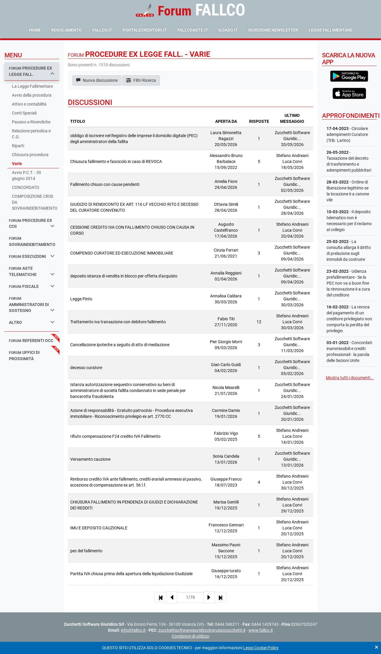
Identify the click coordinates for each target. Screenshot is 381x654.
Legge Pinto (81, 299)
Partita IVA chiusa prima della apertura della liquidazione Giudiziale (131, 573)
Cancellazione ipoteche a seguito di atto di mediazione (119, 344)
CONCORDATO (25, 187)
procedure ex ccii (31, 223)
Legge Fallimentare (330, 30)
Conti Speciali (24, 113)
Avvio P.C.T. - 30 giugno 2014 (26, 175)
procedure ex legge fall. (31, 71)
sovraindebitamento (32, 241)
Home (35, 30)
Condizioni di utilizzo (190, 636)
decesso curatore (86, 367)
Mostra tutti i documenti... (350, 377)
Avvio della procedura (31, 95)
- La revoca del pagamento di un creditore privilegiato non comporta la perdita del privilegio (349, 319)
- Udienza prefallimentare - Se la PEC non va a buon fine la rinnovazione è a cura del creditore (348, 283)
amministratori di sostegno (31, 305)
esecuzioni (31, 256)
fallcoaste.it (192, 30)
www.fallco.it (261, 630)
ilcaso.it (228, 30)
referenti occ (31, 340)
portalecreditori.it (145, 30)
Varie (17, 163)
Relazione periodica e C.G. (31, 133)
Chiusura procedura (30, 154)
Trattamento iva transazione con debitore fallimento (118, 321)
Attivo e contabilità (29, 104)
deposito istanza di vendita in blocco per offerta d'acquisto (123, 276)
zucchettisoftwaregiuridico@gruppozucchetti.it (202, 630)
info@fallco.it (133, 630)
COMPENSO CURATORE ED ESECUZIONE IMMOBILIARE (121, 253)
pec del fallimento (86, 550)
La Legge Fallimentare (32, 86)
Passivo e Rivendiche (31, 122)
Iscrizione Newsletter (273, 30)
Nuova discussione (97, 80)
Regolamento (66, 30)
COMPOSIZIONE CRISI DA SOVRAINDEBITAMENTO (34, 202)
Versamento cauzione (90, 459)
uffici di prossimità (24, 355)
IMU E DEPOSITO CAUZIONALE (98, 528)
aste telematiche (31, 271)
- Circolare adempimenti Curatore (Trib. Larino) (347, 134)
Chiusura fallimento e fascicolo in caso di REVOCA (116, 161)
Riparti (18, 145)
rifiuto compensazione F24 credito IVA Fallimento (115, 436)
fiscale (31, 286)
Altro (31, 322)
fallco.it (102, 30)
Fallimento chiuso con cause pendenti (104, 184)
